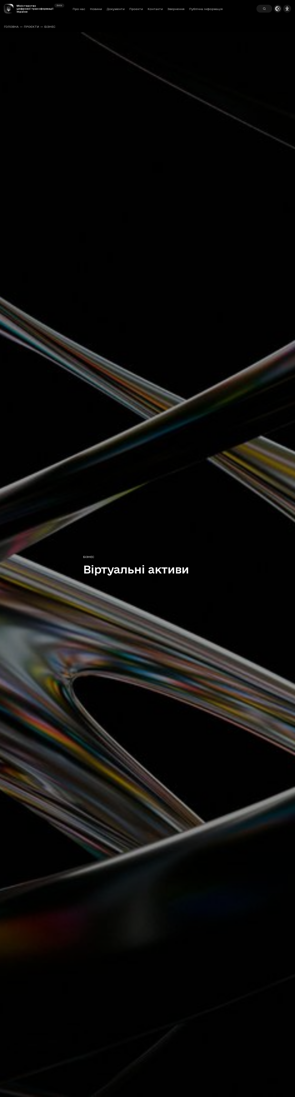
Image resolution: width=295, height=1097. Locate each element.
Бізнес (49, 26)
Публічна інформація (206, 9)
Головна (11, 26)
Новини (96, 9)
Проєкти (136, 9)
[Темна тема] (278, 9)
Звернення (175, 9)
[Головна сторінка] (10, 8)
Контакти (155, 9)
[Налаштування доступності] (287, 9)
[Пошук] (264, 9)
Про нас (79, 9)
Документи (116, 9)
